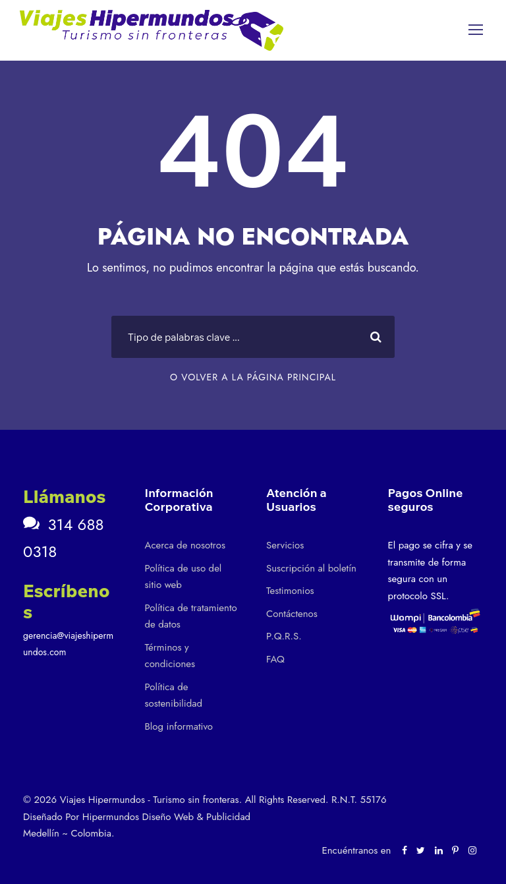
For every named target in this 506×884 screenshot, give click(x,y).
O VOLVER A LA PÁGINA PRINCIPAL (253, 377)
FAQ (275, 659)
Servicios (285, 545)
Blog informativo (179, 726)
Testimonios (290, 590)
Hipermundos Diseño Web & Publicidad (166, 817)
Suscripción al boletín (311, 568)
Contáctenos (292, 613)
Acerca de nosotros (185, 545)
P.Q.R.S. (284, 636)
